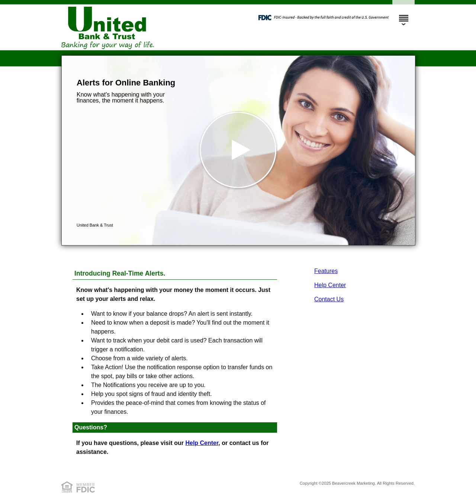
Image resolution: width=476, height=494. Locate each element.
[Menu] (403, 15)
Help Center (330, 285)
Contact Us (329, 299)
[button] (238, 150)
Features (326, 271)
